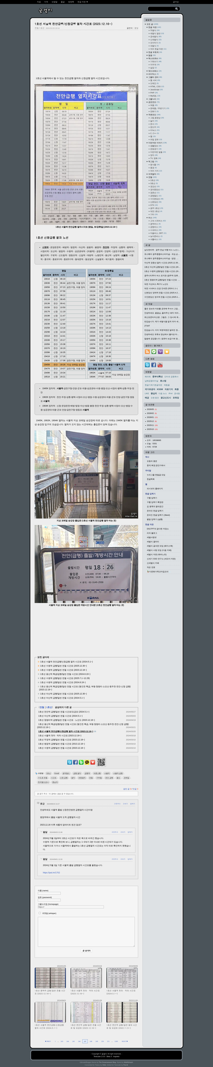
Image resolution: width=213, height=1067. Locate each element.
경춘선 (155, 193)
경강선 (155, 186)
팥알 (136, 28)
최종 (177, 389)
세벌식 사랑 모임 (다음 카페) (159, 550)
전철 (42, 707)
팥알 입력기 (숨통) (155, 519)
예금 (147, 397)
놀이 (154, 121)
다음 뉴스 (163, 393)
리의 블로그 (152, 533)
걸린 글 (127, 789)
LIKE (147, 393)
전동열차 (81, 778)
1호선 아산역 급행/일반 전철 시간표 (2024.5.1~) (62, 698)
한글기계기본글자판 (153, 385)
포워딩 (176, 397)
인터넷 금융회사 (171, 377)
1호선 (49, 707)
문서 (154, 124)
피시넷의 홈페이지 (155, 488)
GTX (154, 205)
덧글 (135, 789)
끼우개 (155, 65)
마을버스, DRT (158, 233)
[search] (162, 8)
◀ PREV (48, 1041)
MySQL (155, 96)
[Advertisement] (86, 53)
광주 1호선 (156, 208)
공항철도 (156, 196)
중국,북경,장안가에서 (156, 465)
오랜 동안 (155, 398)
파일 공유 (156, 139)
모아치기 (155, 43)
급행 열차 (77, 773)
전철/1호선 (39, 28)
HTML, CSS (157, 86)
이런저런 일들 (158, 152)
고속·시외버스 (158, 221)
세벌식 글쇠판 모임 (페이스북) (160, 546)
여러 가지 (156, 171)
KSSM (160, 389)
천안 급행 (109, 778)
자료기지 (169, 389)
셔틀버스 (156, 239)
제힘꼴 (167, 385)
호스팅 (163, 381)
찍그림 (153, 161)
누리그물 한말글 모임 (156, 475)
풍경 (153, 168)
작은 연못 (151, 567)
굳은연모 (154, 102)
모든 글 (152, 24)
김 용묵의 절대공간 (155, 506)
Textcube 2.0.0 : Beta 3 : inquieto (107, 1056)
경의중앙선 (156, 189)
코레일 (126, 778)
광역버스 (155, 224)
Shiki (104, 1065)
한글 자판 (154, 27)
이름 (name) (49, 892)
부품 (154, 105)
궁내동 (177, 393)
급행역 (87, 773)
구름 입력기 (152, 498)
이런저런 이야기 (157, 143)
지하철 (99, 778)
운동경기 (156, 149)
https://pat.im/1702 (51, 872)
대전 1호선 (156, 211)
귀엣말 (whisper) (47, 913)
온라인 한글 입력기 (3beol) (158, 515)
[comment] (86, 932)
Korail (56, 773)
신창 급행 (64, 778)
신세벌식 (156, 40)
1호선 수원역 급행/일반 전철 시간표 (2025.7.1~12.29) (65, 678)
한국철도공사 (43, 782)
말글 (152, 55)
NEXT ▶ (125, 1041)
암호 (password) (49, 898)
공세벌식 (156, 36)
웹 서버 (155, 80)
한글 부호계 (155, 52)
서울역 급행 (118, 773)
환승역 (55, 782)
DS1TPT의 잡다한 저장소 (158, 529)
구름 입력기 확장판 (155, 502)
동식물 (155, 165)
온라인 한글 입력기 (155, 511)
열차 (73, 778)
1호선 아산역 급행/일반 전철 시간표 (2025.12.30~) (63, 694)
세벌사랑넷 (151, 537)
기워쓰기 (156, 61)
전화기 (154, 111)
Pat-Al (125, 1065)
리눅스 (155, 130)
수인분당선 (156, 199)
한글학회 (151, 479)
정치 (154, 155)
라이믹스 (153, 74)
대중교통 (97, 773)
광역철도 (66, 773)
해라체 (148, 377)
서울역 (107, 773)
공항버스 (156, 227)
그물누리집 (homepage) (71, 905)
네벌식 (154, 46)
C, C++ (154, 133)
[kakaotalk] (87, 765)
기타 (154, 214)
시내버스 (156, 230)
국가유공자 (150, 389)
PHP (154, 93)
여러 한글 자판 (158, 49)
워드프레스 (155, 71)
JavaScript (156, 89)
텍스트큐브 (155, 58)
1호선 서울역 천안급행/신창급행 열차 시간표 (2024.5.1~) (66, 661)
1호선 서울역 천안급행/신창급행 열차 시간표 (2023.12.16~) (73, 24)
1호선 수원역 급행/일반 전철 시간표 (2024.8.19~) (63, 682)
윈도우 (155, 127)
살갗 (153, 68)
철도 (118, 778)
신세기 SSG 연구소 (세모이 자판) (161, 559)
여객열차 (154, 174)
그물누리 (154, 99)
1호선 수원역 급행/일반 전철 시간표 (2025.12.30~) (63, 666)
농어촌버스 (156, 236)
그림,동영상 (157, 118)
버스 (152, 218)
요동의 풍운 (152, 461)
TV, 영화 (155, 158)
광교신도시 (166, 397)
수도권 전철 (42, 778)
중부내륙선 (157, 376)
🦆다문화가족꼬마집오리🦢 (159, 572)
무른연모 (154, 115)
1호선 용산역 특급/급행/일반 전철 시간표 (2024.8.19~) (65, 674)
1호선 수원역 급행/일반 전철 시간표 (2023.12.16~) (63, 670)
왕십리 (154, 393)
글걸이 (104, 1054)
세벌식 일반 (157, 33)
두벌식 (155, 30)
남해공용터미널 (151, 381)
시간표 (53, 778)
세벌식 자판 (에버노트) (157, 554)
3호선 (154, 183)
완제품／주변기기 (159, 108)
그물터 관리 (155, 77)
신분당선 (156, 202)
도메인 (154, 83)
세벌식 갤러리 (153, 542)
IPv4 (170, 393)
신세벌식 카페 (153, 563)
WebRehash (128, 1062)
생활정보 (156, 146)
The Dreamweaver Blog (107, 1062)
